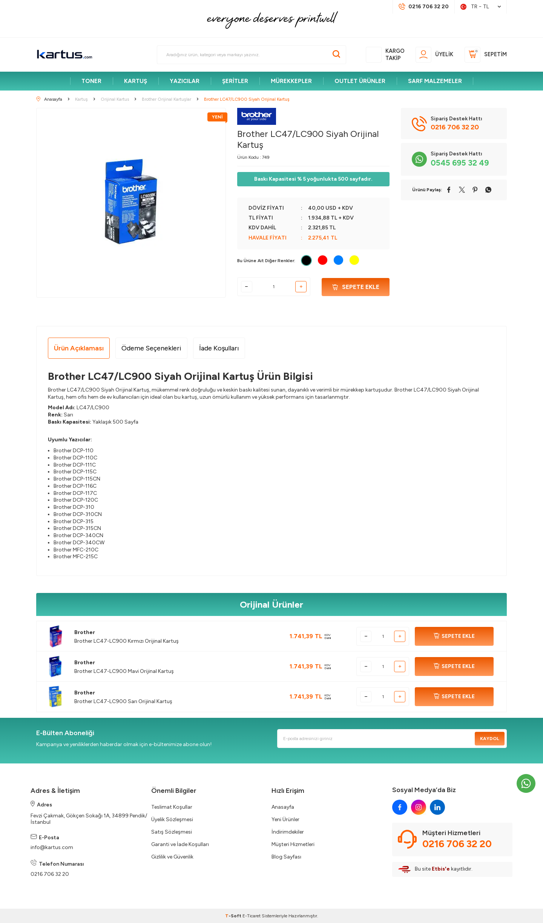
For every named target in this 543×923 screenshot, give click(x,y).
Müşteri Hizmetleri (293, 844)
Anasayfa (283, 807)
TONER (91, 81)
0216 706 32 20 (50, 874)
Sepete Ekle (355, 286)
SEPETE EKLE (454, 636)
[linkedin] (437, 807)
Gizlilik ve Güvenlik (172, 857)
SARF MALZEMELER (435, 81)
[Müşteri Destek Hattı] (424, 7)
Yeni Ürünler (285, 819)
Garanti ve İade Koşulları (180, 844)
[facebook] (399, 807)
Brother (84, 632)
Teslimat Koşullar (171, 807)
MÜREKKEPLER (291, 81)
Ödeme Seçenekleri (151, 348)
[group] (131, 202)
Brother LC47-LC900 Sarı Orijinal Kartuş (123, 701)
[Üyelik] (434, 55)
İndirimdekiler (288, 832)
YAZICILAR (184, 81)
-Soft (233, 915)
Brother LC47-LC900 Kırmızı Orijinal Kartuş (126, 641)
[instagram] (418, 807)
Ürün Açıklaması (79, 348)
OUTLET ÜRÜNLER (359, 81)
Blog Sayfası (286, 857)
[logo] (64, 54)
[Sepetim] (486, 55)
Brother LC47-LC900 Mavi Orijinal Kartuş (124, 671)
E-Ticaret (251, 915)
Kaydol (489, 738)
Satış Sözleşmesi (171, 832)
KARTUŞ (135, 81)
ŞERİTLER (235, 81)
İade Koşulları (219, 348)
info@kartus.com (52, 847)
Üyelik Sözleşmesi (172, 819)
